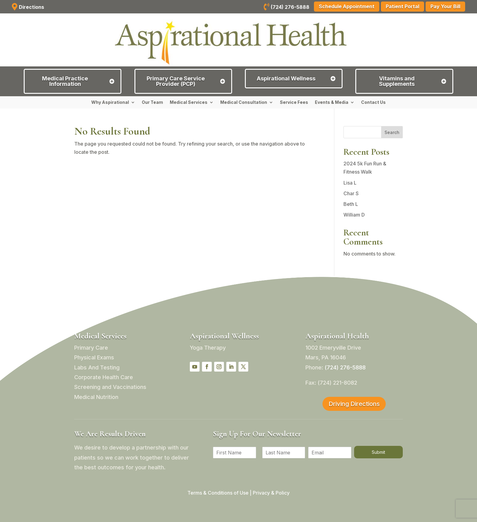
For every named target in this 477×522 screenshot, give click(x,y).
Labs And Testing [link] (97, 367)
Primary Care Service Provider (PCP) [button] (176, 81)
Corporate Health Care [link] (103, 377)
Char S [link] (351, 193)
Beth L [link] (350, 204)
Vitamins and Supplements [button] (397, 81)
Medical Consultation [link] (243, 102)
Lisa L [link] (350, 183)
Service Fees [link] (294, 102)
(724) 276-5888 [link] (290, 7)
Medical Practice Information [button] (65, 81)
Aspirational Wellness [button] (286, 78)
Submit (378, 452)
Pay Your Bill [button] (445, 6)
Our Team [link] (152, 102)
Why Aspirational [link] (110, 102)
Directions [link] (31, 7)
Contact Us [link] (373, 102)
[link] (266, 8)
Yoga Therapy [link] (208, 347)
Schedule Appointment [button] (346, 6)
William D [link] (354, 215)
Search (392, 132)
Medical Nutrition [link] (96, 397)
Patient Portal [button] (402, 6)
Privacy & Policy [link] (271, 493)
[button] (195, 367)
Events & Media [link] (331, 102)
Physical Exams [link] (94, 357)
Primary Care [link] (91, 347)
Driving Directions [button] (354, 403)
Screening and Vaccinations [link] (110, 387)
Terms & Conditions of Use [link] (218, 493)
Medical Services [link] (188, 102)
